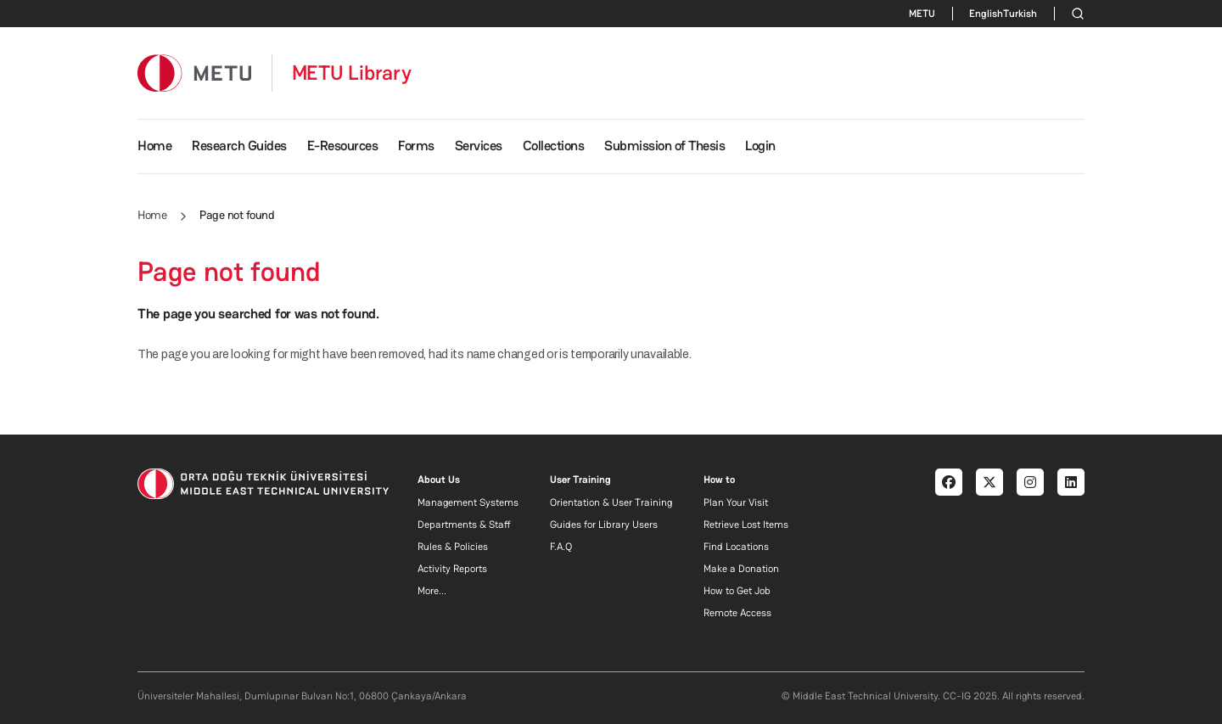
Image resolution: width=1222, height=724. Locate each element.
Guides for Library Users (604, 524)
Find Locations (736, 546)
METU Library (352, 73)
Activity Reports (452, 568)
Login (760, 145)
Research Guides (239, 145)
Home (154, 145)
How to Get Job (737, 591)
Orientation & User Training (611, 502)
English (986, 13)
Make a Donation (741, 568)
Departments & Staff (464, 524)
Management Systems (468, 502)
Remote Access (737, 613)
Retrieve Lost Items (745, 524)
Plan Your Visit (735, 502)
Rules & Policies (453, 546)
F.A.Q (561, 546)
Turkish (1020, 13)
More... (432, 591)
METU (922, 13)
